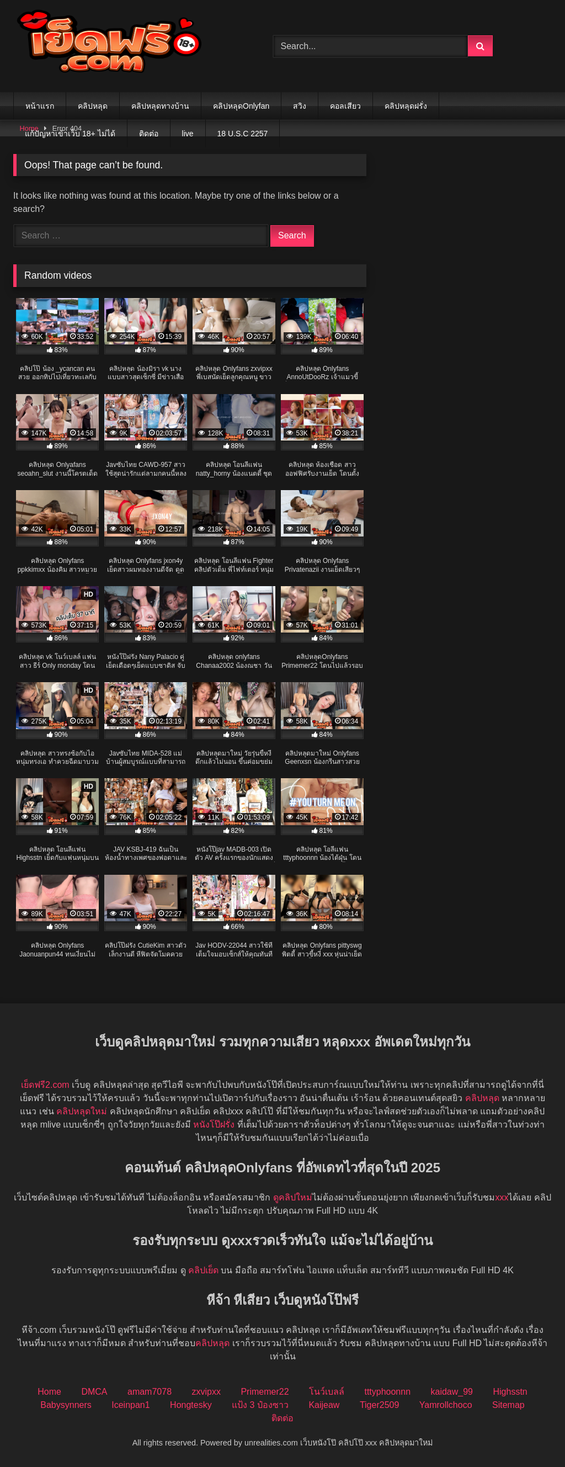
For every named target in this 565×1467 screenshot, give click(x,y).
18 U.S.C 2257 (242, 133)
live (188, 133)
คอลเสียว (345, 106)
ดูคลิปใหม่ (292, 1197)
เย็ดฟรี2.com (45, 1084)
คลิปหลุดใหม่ (81, 1111)
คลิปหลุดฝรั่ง (406, 106)
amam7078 (149, 1391)
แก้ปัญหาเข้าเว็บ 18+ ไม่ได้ (70, 133)
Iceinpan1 (130, 1405)
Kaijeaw (323, 1405)
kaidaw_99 (452, 1391)
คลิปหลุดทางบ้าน (160, 106)
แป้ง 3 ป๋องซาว (260, 1405)
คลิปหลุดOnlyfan (241, 106)
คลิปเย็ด (203, 1270)
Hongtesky (191, 1405)
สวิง (299, 106)
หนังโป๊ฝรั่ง (213, 1124)
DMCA (94, 1391)
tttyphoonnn (387, 1391)
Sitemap (508, 1405)
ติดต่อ (148, 133)
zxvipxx (205, 1391)
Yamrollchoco (445, 1405)
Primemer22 (265, 1391)
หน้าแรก (39, 106)
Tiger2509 (379, 1405)
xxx (501, 1197)
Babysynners (66, 1405)
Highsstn (510, 1391)
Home (49, 1391)
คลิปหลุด (93, 106)
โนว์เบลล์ (326, 1391)
